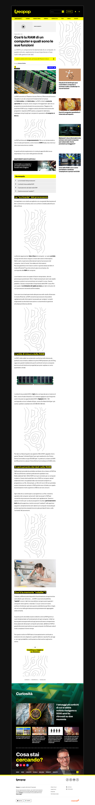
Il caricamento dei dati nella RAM (26, 188)
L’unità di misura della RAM (24, 184)
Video (22, 772)
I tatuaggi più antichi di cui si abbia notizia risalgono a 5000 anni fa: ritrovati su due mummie (67, 712)
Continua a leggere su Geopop (35, 651)
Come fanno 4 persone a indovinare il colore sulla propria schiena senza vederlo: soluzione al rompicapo (55, 739)
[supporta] (69, 11)
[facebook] (77, 779)
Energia (46, 18)
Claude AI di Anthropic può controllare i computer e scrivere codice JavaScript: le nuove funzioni (69, 85)
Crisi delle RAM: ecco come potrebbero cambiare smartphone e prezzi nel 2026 (69, 169)
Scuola (35, 772)
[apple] (19, 800)
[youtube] (74, 779)
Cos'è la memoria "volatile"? (24, 191)
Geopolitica (55, 18)
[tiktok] (67, 779)
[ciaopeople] (75, 801)
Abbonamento (18, 18)
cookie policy (53, 789)
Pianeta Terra (36, 18)
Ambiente (48, 772)
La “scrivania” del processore (25, 181)
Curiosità (28, 772)
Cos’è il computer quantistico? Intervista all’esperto (69, 113)
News (17, 772)
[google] (27, 800)
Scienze (28, 18)
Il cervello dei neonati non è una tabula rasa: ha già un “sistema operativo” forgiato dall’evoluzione (71, 739)
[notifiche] (75, 11)
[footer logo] (29, 779)
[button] (79, 11)
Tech (62, 18)
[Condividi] (51, 67)
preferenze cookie (55, 793)
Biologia (41, 772)
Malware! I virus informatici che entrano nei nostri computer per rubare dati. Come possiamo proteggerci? (70, 141)
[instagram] (70, 779)
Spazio (68, 18)
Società (76, 18)
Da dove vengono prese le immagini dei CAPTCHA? (23, 737)
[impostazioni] (69, 789)
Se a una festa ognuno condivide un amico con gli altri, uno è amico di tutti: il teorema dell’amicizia (38, 739)
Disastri (55, 772)
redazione (53, 791)
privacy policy (54, 787)
